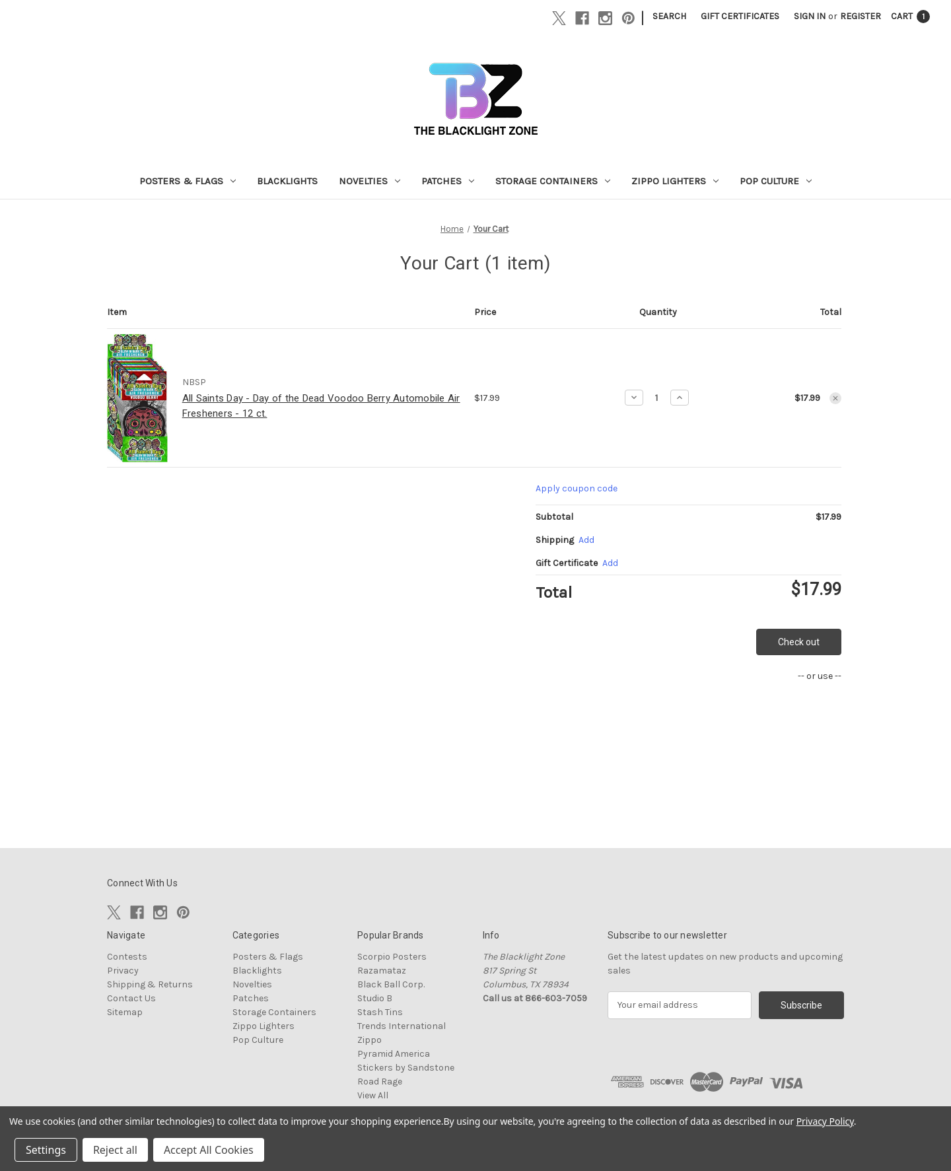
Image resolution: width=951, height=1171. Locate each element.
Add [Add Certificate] (610, 563)
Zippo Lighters (675, 181)
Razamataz (381, 970)
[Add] (586, 540)
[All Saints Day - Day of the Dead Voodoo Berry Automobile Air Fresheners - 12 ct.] (656, 398)
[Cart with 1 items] (910, 16)
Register (860, 16)
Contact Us (131, 998)
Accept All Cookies (209, 1150)
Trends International (401, 1026)
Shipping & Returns (150, 984)
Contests (127, 956)
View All (372, 1095)
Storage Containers (552, 181)
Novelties (369, 181)
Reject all (115, 1150)
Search (669, 16)
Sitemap (125, 1012)
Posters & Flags (187, 181)
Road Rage (379, 1081)
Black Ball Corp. (391, 984)
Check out (799, 642)
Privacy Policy (825, 1121)
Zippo (369, 1040)
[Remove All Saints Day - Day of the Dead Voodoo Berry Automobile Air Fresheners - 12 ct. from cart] (835, 398)
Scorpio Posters (392, 956)
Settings (46, 1150)
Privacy (123, 970)
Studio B (374, 998)
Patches (447, 181)
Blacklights (287, 181)
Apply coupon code (576, 488)
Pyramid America (393, 1053)
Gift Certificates (740, 16)
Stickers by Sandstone (405, 1067)
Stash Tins (380, 1012)
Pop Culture (776, 181)
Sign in (810, 16)
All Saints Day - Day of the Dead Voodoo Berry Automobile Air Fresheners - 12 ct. (321, 405)
